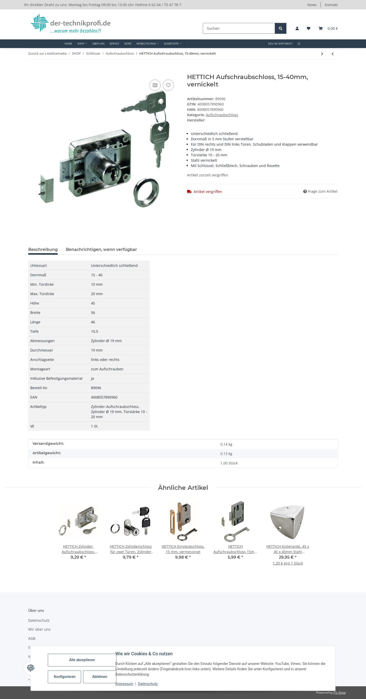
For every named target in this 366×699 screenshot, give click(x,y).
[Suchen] (239, 28)
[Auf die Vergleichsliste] (155, 85)
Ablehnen (100, 677)
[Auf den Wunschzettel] (168, 85)
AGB (31, 638)
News (312, 4)
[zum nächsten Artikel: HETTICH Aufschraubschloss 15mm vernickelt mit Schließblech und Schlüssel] (322, 53)
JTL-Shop (339, 692)
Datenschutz (148, 684)
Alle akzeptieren (82, 660)
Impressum (124, 684)
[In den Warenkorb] (32, 70)
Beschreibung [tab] (43, 249)
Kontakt (331, 4)
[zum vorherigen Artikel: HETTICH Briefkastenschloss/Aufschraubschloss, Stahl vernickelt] (332, 53)
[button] (297, 28)
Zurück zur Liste (40, 53)
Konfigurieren (65, 677)
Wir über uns (39, 629)
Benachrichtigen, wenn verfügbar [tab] (101, 249)
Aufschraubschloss (222, 114)
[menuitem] (68, 43)
